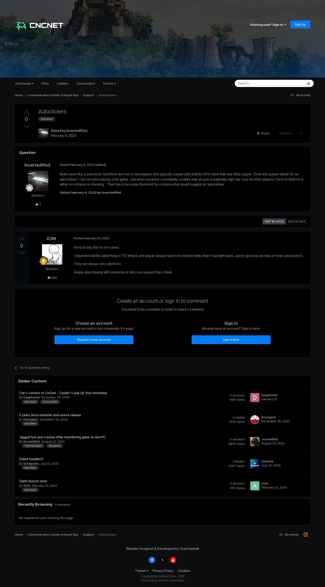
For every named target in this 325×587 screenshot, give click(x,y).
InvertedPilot (76, 130)
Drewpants (31, 463)
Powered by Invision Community (162, 580)
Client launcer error (33, 481)
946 (52, 277)
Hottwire (267, 461)
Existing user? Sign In (268, 24)
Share (263, 133)
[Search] (258, 83)
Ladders (63, 83)
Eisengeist (30, 419)
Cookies (184, 571)
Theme (141, 571)
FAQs (45, 83)
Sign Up (300, 24)
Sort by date (296, 221)
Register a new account (94, 339)
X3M (51, 238)
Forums (109, 83)
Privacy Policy (163, 571)
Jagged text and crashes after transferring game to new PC (62, 437)
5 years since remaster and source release (50, 415)
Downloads (24, 83)
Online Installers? (31, 459)
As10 (26, 485)
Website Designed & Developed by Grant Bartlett (162, 548)
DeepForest (31, 397)
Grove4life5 (31, 441)
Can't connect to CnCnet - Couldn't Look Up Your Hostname (63, 393)
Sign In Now (231, 339)
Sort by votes (274, 221)
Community (86, 83)
